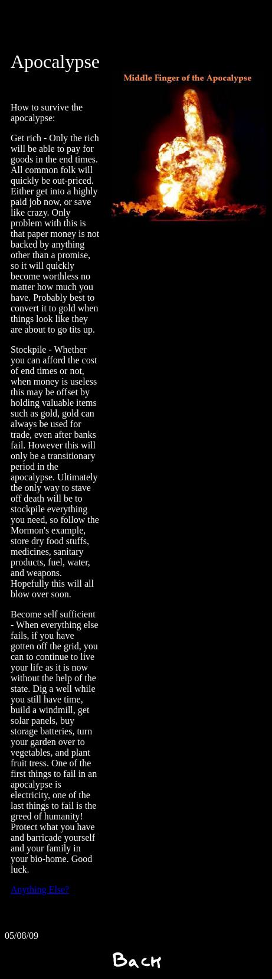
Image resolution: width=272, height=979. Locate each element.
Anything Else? (40, 889)
